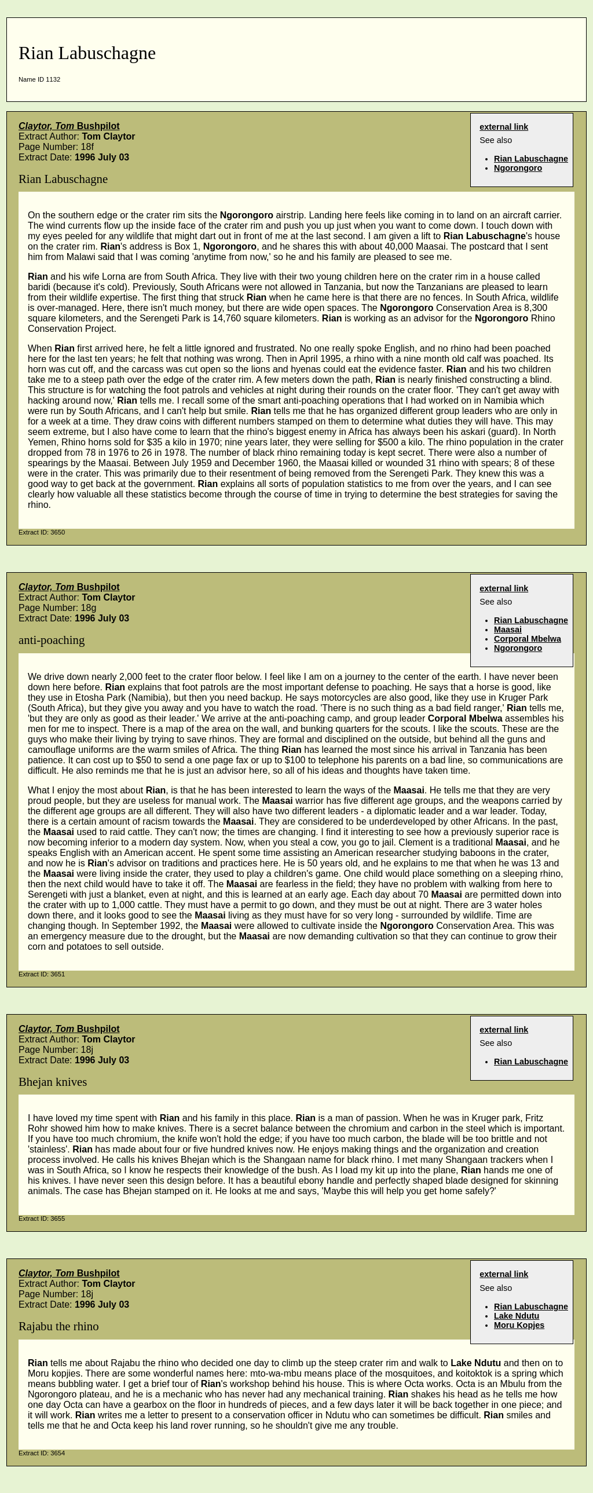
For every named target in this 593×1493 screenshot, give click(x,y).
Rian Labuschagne (531, 158)
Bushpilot (69, 126)
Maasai (508, 629)
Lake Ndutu (516, 1315)
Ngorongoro (518, 168)
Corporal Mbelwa (527, 638)
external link (503, 126)
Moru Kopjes (519, 1325)
